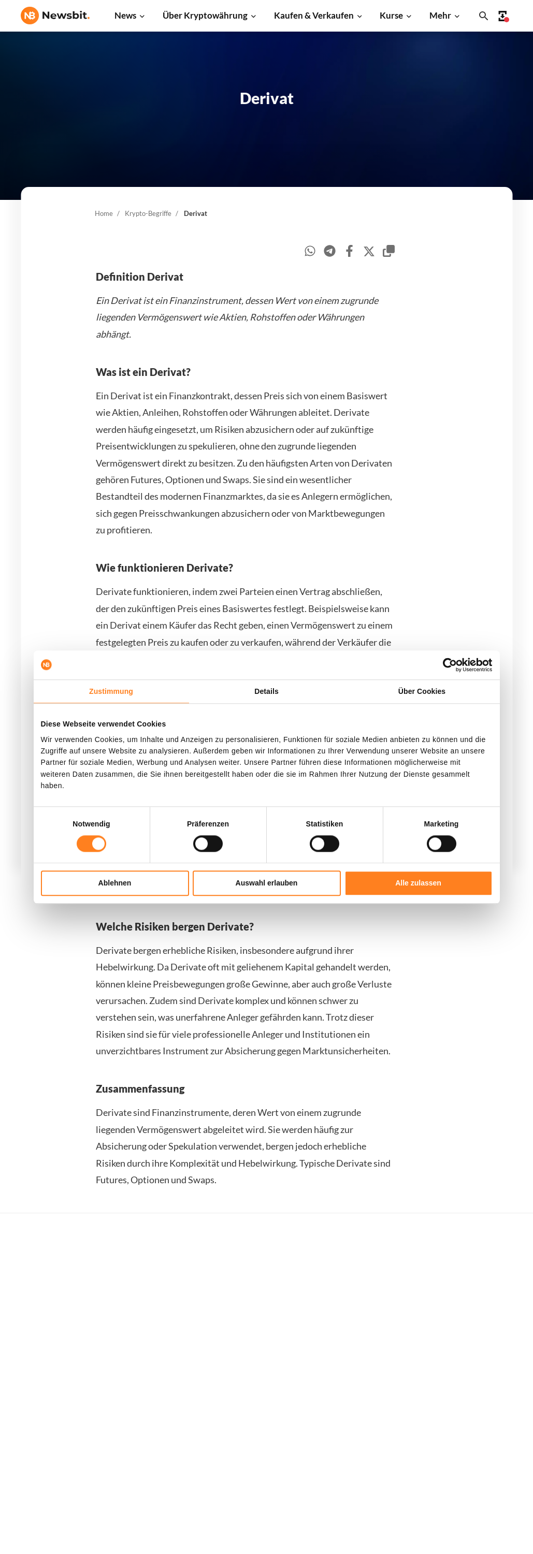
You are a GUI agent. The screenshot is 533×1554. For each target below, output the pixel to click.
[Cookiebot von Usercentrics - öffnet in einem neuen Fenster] (447, 665)
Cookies (478, 1466)
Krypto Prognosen (273, 1432)
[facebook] (349, 252)
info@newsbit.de (49, 1301)
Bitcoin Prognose (271, 1449)
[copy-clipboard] (389, 252)
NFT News (149, 1429)
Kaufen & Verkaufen (314, 15)
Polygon (367, 1411)
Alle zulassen (418, 883)
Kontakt (479, 1380)
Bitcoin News (154, 1273)
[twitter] (369, 252)
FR (41, 1391)
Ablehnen (115, 883)
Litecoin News (156, 1342)
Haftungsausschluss (499, 1432)
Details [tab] (266, 691)
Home (104, 213)
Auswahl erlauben (267, 883)
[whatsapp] (310, 252)
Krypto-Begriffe (148, 213)
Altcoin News (154, 1359)
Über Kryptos (265, 1345)
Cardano (367, 1342)
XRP (360, 1325)
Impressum (483, 1483)
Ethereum (370, 1307)
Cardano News (156, 1325)
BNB (361, 1463)
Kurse (391, 15)
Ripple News (153, 1307)
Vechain (366, 1429)
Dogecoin (369, 1359)
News (125, 15)
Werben (478, 1273)
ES (56, 1391)
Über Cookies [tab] (421, 691)
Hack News (151, 1446)
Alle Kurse (370, 1273)
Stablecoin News (160, 1394)
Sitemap (231, 1536)
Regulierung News (163, 1411)
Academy (258, 1397)
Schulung (257, 1415)
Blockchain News (161, 1377)
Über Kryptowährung (205, 15)
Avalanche (370, 1446)
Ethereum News (159, 1290)
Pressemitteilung (161, 1463)
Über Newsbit (488, 1397)
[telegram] (330, 252)
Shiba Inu (368, 1394)
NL (26, 1391)
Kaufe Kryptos (267, 1273)
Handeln (256, 1290)
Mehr (440, 15)
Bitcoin (365, 1290)
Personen (258, 1363)
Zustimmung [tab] (111, 691)
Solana (364, 1377)
